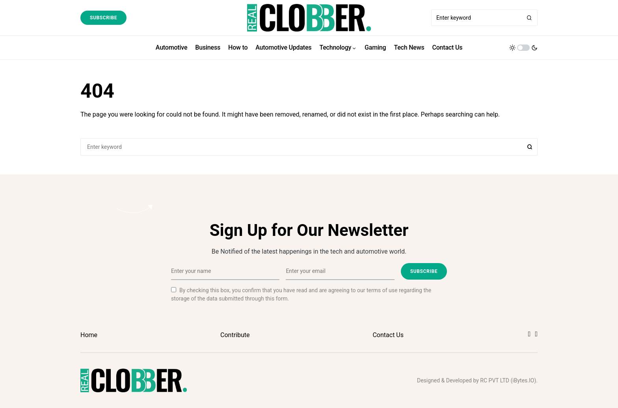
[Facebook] (529, 334)
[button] (523, 47)
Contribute (234, 335)
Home (88, 335)
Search (529, 147)
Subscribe (103, 17)
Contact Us (388, 335)
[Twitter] (536, 334)
